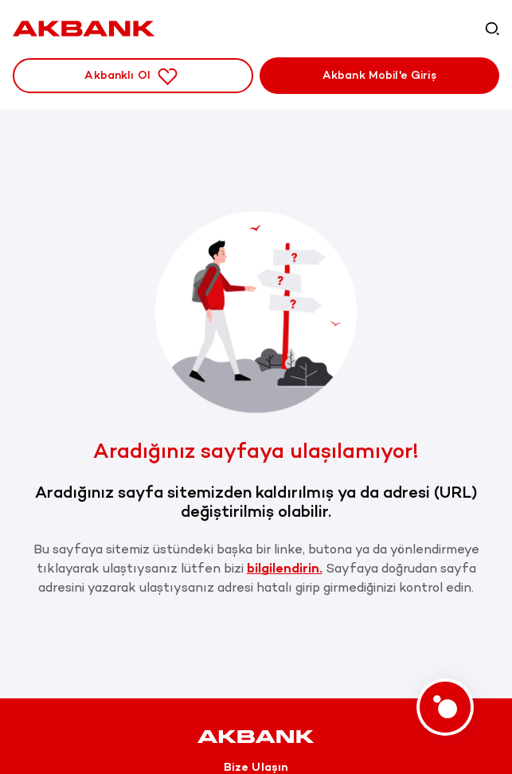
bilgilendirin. (284, 568)
